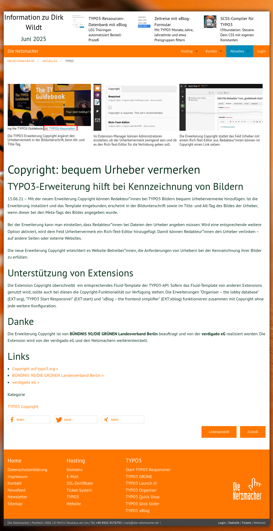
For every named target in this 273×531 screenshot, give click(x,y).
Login (222, 523)
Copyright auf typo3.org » (35, 368)
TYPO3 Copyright (23, 406)
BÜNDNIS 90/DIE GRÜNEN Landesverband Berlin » (58, 375)
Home (15, 460)
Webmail (259, 523)
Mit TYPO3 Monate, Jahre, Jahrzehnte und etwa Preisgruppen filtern (173, 34)
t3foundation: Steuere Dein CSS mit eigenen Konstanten (237, 34)
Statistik (233, 523)
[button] (29, 420)
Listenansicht (219, 432)
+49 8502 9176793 (109, 523)
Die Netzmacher (23, 51)
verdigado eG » (25, 382)
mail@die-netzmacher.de (141, 523)
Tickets (246, 523)
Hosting (76, 460)
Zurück (252, 432)
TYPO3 (134, 460)
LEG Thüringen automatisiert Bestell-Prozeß (105, 34)
